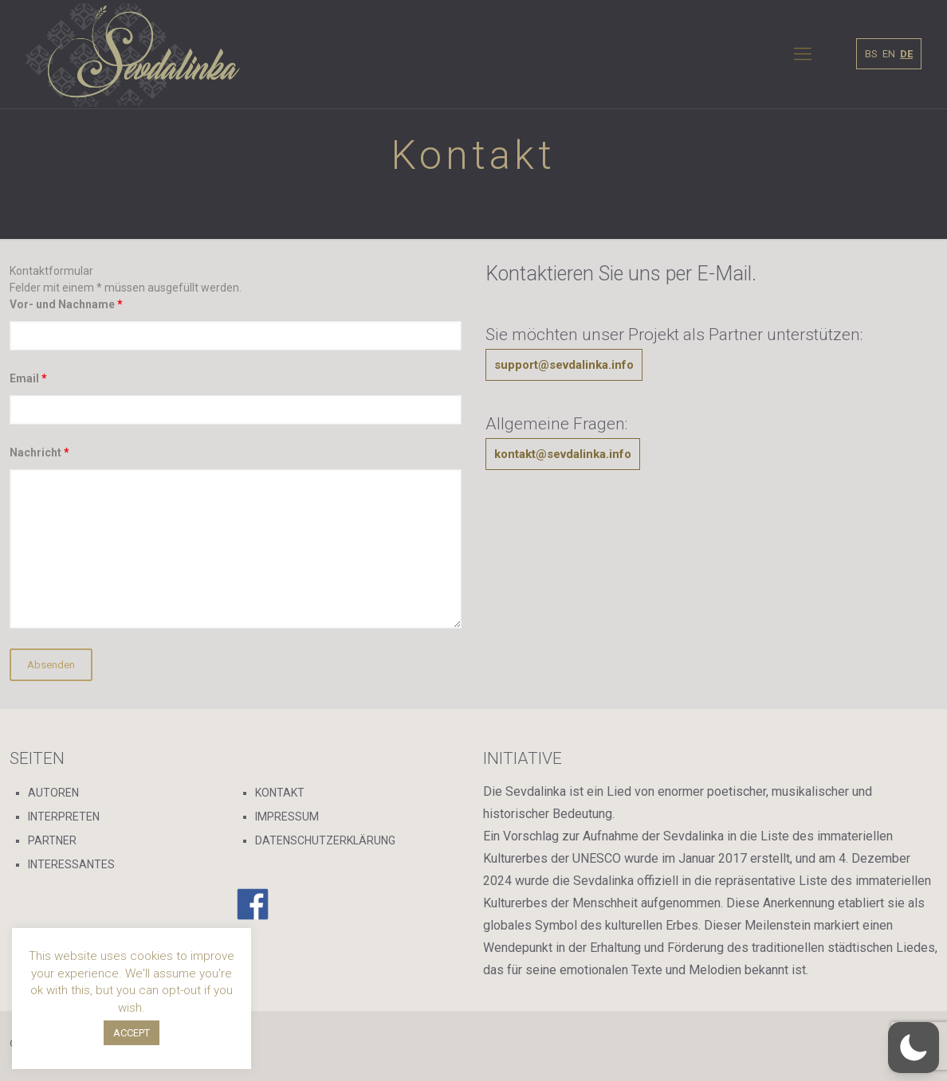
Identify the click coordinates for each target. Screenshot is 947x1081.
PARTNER (52, 840)
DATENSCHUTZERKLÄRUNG (325, 840)
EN (888, 54)
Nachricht (39, 452)
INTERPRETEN (64, 816)
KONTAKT (280, 792)
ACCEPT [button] (131, 1033)
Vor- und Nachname (66, 304)
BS (871, 54)
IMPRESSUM (287, 816)
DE (906, 54)
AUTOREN (53, 792)
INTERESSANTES (71, 864)
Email (28, 378)
